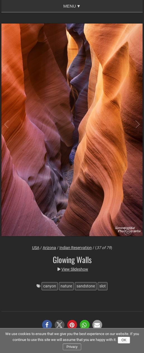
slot (102, 286)
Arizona (49, 247)
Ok (123, 340)
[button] (47, 325)
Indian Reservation (75, 247)
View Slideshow (74, 269)
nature (66, 286)
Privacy (71, 347)
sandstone (85, 286)
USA (35, 247)
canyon (49, 286)
